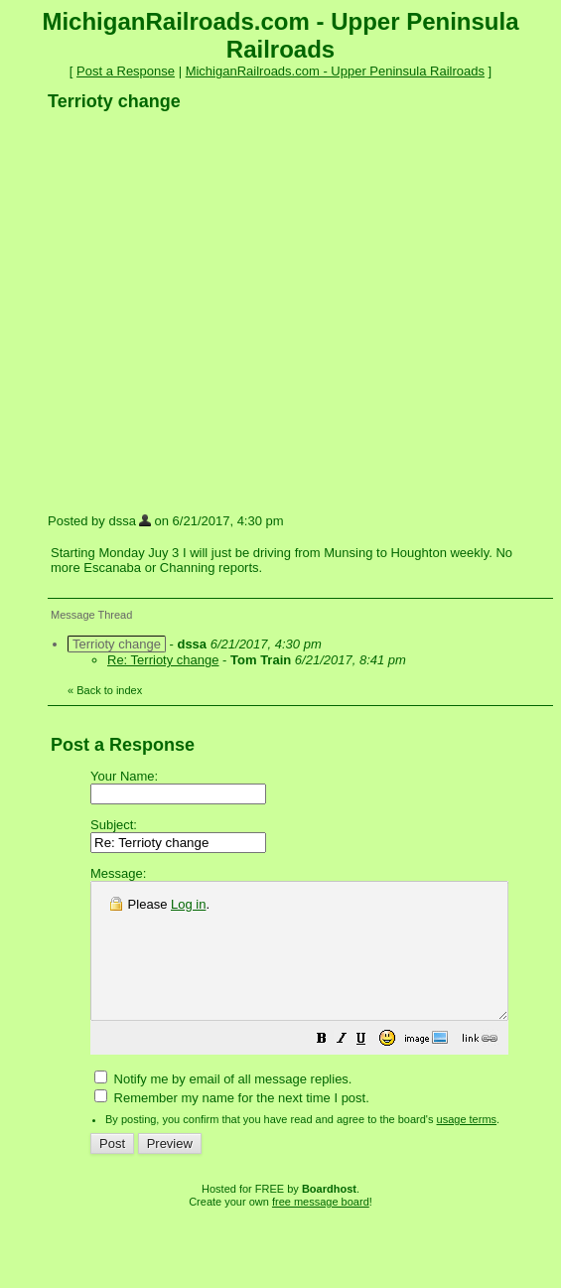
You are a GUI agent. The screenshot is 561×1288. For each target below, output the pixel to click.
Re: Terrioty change (163, 659)
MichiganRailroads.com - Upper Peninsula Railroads (335, 71)
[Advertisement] (186, 311)
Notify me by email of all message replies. (222, 1105)
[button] (371, 1068)
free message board (320, 1228)
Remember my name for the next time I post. (231, 1124)
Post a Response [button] (125, 71)
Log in (188, 904)
